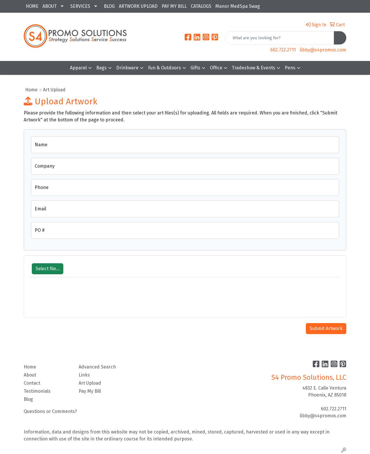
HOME (32, 6)
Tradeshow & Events (253, 68)
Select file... (48, 268)
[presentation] (73, 300)
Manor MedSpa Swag (237, 6)
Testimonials (37, 391)
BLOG (109, 6)
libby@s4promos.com (323, 50)
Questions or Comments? (50, 411)
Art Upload (90, 383)
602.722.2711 (283, 50)
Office (216, 68)
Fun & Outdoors (164, 68)
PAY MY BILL (174, 6)
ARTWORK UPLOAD (138, 6)
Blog (28, 399)
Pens (290, 68)
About (30, 375)
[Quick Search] (279, 38)
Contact (32, 383)
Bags (101, 68)
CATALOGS (201, 6)
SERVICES (80, 6)
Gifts (195, 68)
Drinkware (127, 68)
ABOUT (49, 6)
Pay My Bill (90, 391)
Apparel (78, 68)
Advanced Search (97, 367)
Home (31, 89)
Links (84, 375)
